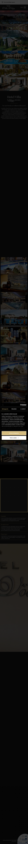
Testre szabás (14, 437)
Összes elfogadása (14, 433)
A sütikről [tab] (23, 409)
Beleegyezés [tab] (5, 409)
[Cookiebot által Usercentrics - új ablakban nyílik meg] (20, 405)
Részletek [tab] (14, 409)
